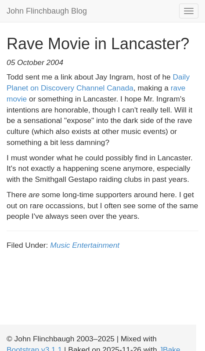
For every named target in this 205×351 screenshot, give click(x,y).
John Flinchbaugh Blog (47, 11)
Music (60, 245)
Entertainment (95, 245)
